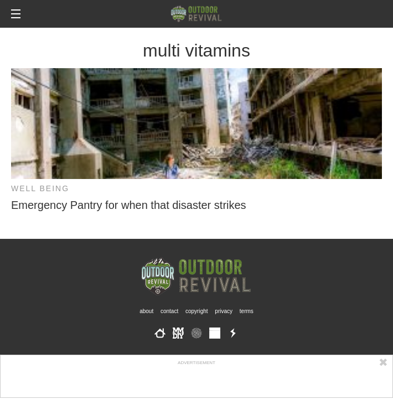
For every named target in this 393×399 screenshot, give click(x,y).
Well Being (40, 188)
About (146, 311)
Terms (247, 311)
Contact (169, 311)
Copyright (196, 311)
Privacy (223, 311)
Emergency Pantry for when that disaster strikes (128, 205)
